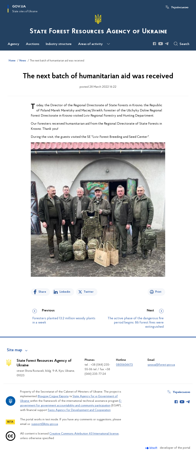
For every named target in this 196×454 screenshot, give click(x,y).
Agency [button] (13, 44)
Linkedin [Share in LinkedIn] (65, 291)
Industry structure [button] (59, 44)
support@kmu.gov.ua (44, 424)
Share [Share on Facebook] (42, 291)
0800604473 (124, 364)
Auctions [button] (32, 44)
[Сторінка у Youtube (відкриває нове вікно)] (160, 43)
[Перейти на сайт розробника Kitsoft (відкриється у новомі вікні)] (151, 448)
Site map (14, 350)
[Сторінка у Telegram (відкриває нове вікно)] (166, 43)
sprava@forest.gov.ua (161, 364)
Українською (179, 7)
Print (158, 291)
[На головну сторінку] (98, 24)
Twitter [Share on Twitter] (89, 291)
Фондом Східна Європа (53, 396)
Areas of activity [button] (90, 44)
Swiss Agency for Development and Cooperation (79, 410)
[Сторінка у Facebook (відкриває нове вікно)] (154, 43)
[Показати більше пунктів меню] (108, 44)
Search (184, 44)
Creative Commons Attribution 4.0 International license (84, 433)
